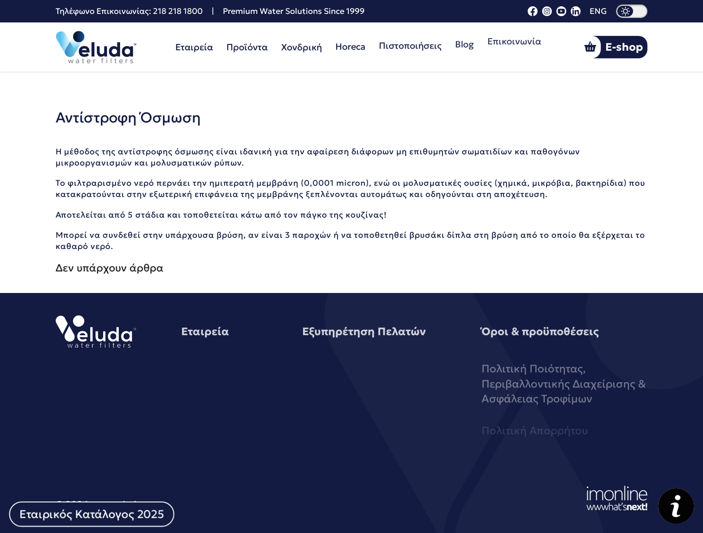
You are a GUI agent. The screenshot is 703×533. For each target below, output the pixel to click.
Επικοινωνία (514, 36)
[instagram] (547, 13)
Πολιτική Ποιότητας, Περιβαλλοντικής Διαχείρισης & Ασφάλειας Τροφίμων (564, 397)
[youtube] (561, 13)
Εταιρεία (194, 47)
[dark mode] (631, 11)
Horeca (350, 45)
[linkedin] (576, 13)
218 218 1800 (178, 11)
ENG (598, 11)
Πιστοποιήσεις (410, 43)
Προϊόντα (247, 46)
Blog (464, 41)
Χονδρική (301, 46)
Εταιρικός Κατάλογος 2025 (91, 514)
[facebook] (533, 13)
